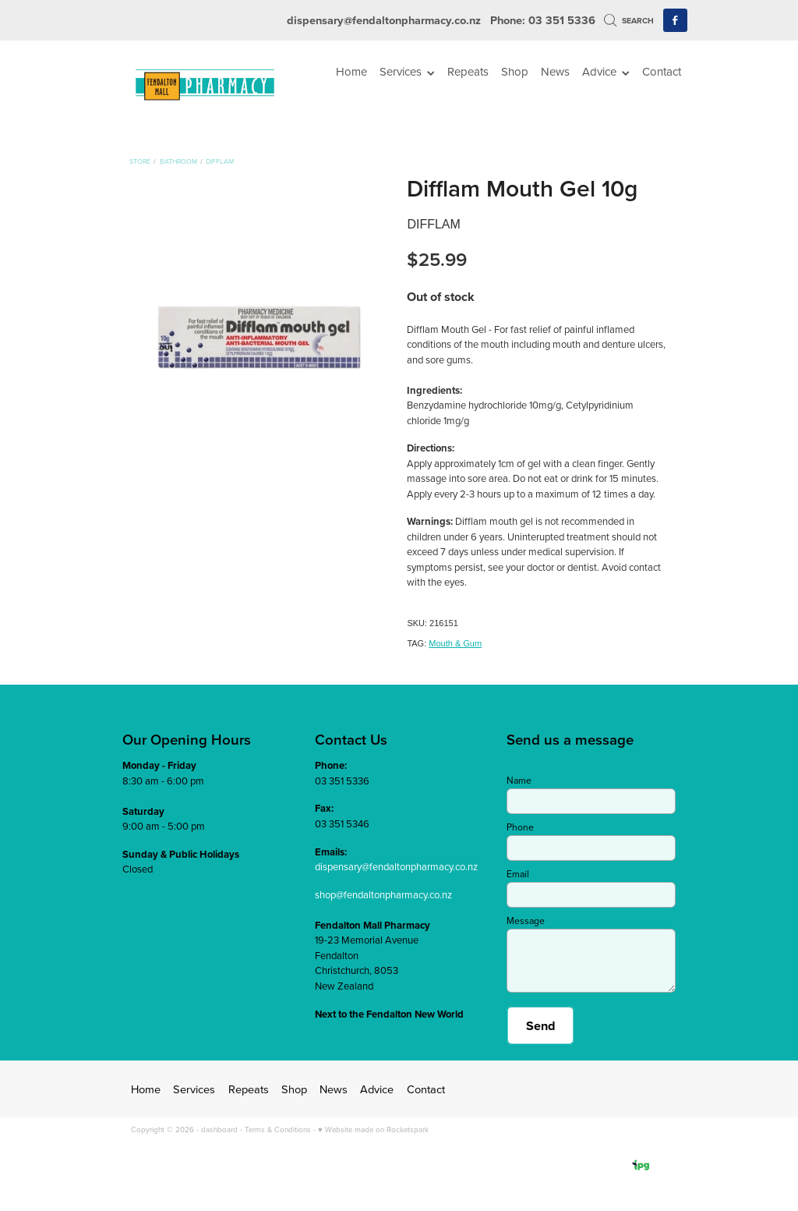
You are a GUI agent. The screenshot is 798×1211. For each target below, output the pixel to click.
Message (526, 921)
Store (139, 161)
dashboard (219, 1129)
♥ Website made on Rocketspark (373, 1129)
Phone (520, 827)
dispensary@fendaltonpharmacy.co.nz (384, 20)
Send (541, 1025)
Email (518, 874)
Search (629, 21)
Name (519, 780)
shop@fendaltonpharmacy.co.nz (383, 894)
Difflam (220, 161)
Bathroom (178, 161)
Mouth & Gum (455, 643)
